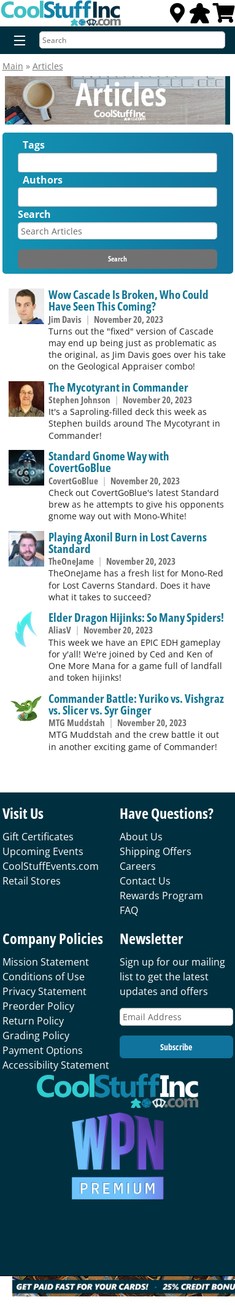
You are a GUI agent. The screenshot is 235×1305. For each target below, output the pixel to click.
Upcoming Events (42, 851)
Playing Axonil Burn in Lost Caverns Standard (127, 543)
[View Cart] (224, 16)
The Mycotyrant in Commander (118, 387)
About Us (141, 836)
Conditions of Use (43, 976)
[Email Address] (176, 1017)
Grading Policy (35, 1035)
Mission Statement (45, 962)
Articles (48, 66)
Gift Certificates (38, 836)
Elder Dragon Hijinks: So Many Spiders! (136, 617)
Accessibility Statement (55, 1065)
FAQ (129, 910)
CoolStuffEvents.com (50, 866)
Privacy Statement (44, 991)
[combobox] (117, 162)
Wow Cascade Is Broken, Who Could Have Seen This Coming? (128, 300)
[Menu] (17, 41)
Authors (43, 180)
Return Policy (33, 1021)
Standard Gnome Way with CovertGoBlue (108, 461)
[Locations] (177, 16)
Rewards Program (161, 895)
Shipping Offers (155, 851)
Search (34, 214)
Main (12, 66)
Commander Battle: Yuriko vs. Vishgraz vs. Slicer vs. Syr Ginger (136, 704)
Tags (34, 145)
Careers (138, 866)
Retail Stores (31, 881)
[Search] (132, 39)
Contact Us (145, 881)
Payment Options (42, 1050)
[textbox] (24, 165)
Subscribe (176, 1047)
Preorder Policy (38, 1006)
